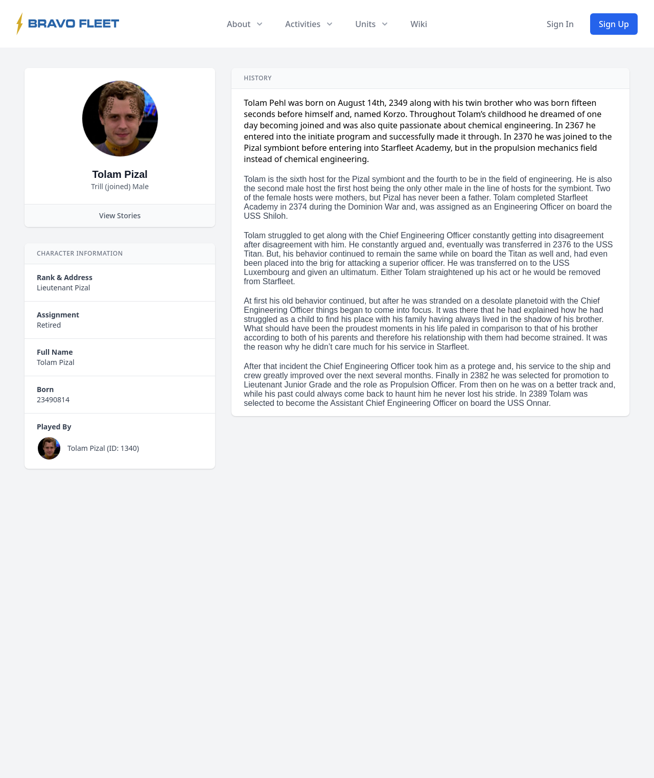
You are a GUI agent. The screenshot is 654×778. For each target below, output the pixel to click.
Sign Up (614, 24)
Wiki (418, 24)
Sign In (560, 24)
